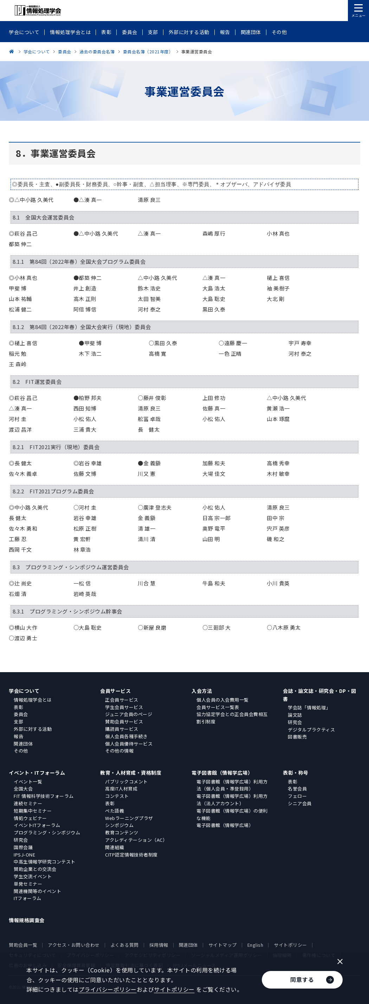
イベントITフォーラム (37, 825)
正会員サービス (121, 699)
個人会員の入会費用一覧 (222, 699)
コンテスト (117, 796)
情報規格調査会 (27, 920)
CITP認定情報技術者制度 (131, 854)
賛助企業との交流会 (35, 869)
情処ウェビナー (30, 818)
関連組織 (114, 847)
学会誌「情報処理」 (309, 707)
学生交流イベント (33, 876)
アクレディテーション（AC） (136, 839)
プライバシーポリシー (108, 989)
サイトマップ (222, 944)
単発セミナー (28, 883)
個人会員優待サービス (129, 743)
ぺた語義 (114, 810)
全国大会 (23, 788)
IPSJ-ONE (24, 854)
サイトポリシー (290, 944)
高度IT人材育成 (121, 788)
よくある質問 (124, 944)
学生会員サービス (124, 707)
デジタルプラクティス (311, 729)
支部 (18, 721)
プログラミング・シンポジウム (47, 832)
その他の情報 (119, 750)
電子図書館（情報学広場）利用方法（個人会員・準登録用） (232, 785)
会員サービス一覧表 (217, 707)
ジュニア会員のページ (128, 714)
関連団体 (23, 743)
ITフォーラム (27, 898)
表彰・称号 (296, 772)
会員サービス (115, 690)
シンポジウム (119, 825)
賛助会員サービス (124, 721)
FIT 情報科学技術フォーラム (44, 796)
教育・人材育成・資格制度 (130, 772)
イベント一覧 (28, 781)
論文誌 (295, 714)
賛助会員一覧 (23, 944)
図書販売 (297, 736)
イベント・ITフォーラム (37, 772)
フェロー (297, 796)
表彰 (18, 707)
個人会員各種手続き (126, 736)
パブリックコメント (126, 781)
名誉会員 (297, 788)
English (255, 944)
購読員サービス (121, 729)
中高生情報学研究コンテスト (45, 861)
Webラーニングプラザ (129, 818)
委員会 (21, 714)
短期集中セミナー (33, 810)
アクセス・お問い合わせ (74, 944)
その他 (21, 750)
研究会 (295, 722)
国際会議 (23, 847)
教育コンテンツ (121, 832)
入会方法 (202, 690)
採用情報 (158, 944)
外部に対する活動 (33, 729)
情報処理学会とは (33, 699)
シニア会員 (300, 803)
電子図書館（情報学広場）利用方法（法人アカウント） (232, 800)
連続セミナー (28, 803)
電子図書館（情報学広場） (222, 772)
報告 (18, 736)
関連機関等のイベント (37, 891)
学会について (24, 690)
